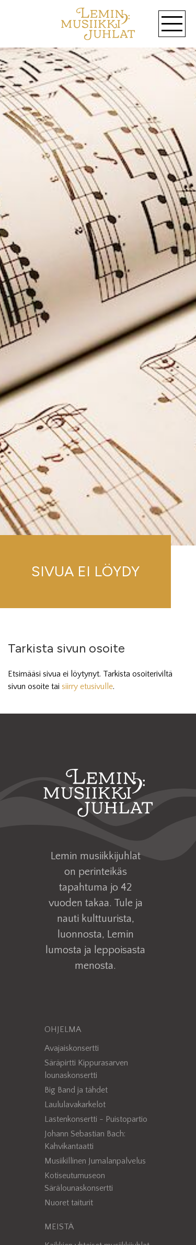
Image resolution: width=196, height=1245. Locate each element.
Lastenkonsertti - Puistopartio (95, 1119)
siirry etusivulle (87, 686)
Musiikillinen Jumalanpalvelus (95, 1161)
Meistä (59, 1226)
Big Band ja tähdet (76, 1090)
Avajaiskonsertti (71, 1048)
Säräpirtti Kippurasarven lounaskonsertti (86, 1069)
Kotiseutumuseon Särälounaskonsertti (78, 1182)
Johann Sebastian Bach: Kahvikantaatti (84, 1140)
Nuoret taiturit (68, 1202)
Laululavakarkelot (75, 1104)
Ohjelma (62, 1029)
